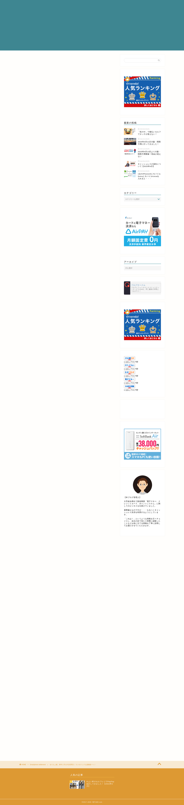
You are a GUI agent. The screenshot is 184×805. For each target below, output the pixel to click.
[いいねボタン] (22, 526)
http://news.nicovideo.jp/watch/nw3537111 (41, 508)
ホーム (68, 4)
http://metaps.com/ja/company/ (35, 336)
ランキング (112, 4)
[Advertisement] (92, 32)
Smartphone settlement (27, 58)
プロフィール (82, 4)
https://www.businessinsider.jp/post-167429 (42, 320)
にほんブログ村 (131, 362)
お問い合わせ (141, 4)
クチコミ (126, 4)
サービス (97, 4)
